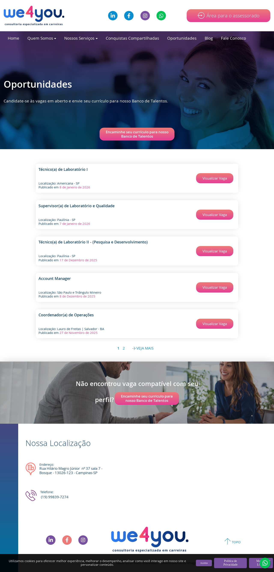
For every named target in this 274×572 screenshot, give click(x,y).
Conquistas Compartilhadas (132, 38)
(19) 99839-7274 (54, 496)
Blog (209, 38)
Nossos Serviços (80, 38)
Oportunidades (182, 38)
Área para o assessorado (233, 15)
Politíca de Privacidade (230, 562)
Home (13, 38)
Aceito (204, 562)
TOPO (236, 542)
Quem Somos (41, 38)
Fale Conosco (233, 38)
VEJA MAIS (142, 348)
